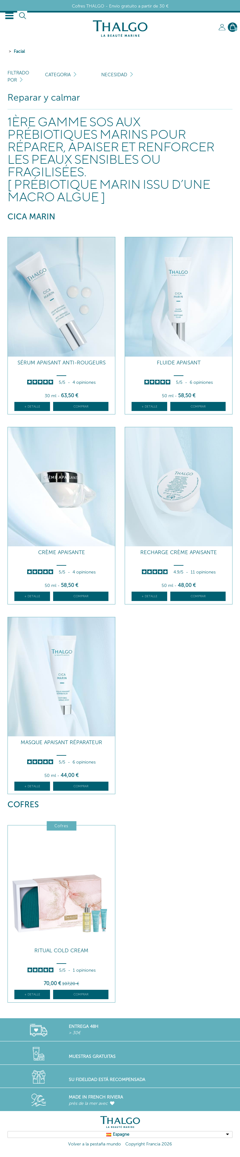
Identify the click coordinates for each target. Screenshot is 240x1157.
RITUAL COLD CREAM (61, 951)
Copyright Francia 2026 (148, 1144)
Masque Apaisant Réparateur (61, 742)
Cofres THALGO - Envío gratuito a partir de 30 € (120, 6)
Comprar (80, 406)
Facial (19, 51)
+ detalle (32, 406)
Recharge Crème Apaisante (178, 552)
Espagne (121, 1134)
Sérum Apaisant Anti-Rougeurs (62, 363)
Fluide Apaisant (179, 363)
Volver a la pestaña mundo (94, 1144)
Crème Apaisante (61, 552)
